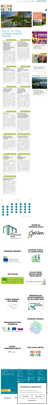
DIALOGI (5, 114)
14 (7, 209)
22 (11, 212)
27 (3, 214)
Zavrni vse (38, 396)
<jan (2, 200)
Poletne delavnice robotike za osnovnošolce (39, 47)
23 (16, 212)
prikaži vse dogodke (26, 216)
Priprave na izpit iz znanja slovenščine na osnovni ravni (23, 44)
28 (7, 214)
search (27, 1)
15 (11, 209)
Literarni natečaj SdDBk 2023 (22, 70)
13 (3, 209)
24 (20, 212)
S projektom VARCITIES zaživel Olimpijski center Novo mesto (39, 92)
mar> (30, 200)
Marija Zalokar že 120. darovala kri (39, 67)
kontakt (30, 1)
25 (25, 212)
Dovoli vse (26, 396)
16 (16, 209)
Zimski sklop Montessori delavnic (7, 90)
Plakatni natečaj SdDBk (8, 69)
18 (25, 209)
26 (29, 212)
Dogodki (3, 27)
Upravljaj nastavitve (32, 400)
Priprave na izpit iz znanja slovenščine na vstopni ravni (23, 115)
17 (20, 209)
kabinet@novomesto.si (31, 377)
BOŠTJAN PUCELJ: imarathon (9, 179)
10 (20, 206)
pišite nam (6, 390)
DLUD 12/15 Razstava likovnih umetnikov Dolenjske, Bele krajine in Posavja (9, 46)
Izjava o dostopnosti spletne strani (9, 392)
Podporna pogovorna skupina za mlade (21, 91)
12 (29, 206)
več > (4, 64)
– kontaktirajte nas (41, 1)
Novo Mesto (9, 8)
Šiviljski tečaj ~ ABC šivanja (22, 137)
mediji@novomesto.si (41, 377)
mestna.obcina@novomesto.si (22, 379)
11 (25, 206)
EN (32, 1)
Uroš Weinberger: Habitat (21, 157)
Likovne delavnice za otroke (8, 157)
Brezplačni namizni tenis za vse (8, 137)
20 (3, 212)
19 (29, 209)
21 (7, 212)
